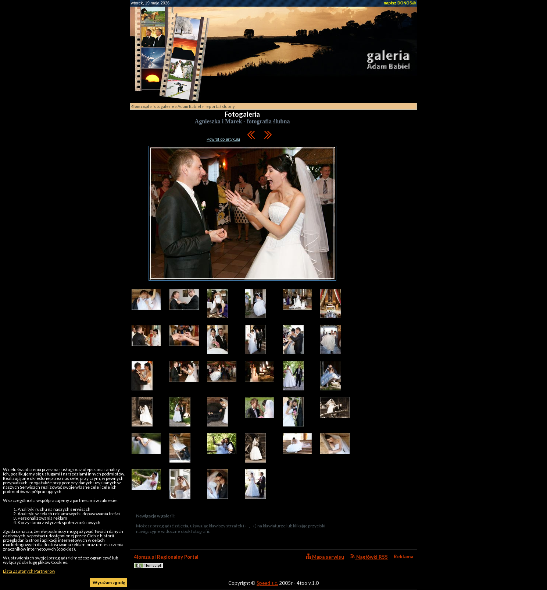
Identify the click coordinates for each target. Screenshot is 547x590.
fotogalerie (163, 106)
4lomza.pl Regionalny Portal (166, 561)
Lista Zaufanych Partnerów (29, 571)
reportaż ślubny (219, 106)
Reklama (403, 556)
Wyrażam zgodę (109, 582)
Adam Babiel (189, 106)
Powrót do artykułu (223, 139)
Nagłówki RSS (369, 557)
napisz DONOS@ (400, 3)
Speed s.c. (267, 583)
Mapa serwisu (325, 557)
